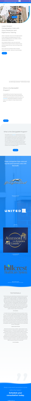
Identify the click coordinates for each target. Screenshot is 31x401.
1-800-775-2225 (5, 2)
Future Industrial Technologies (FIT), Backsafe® (14, 11)
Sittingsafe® (5, 98)
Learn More (5, 120)
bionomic (14, 134)
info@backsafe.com (11, 400)
